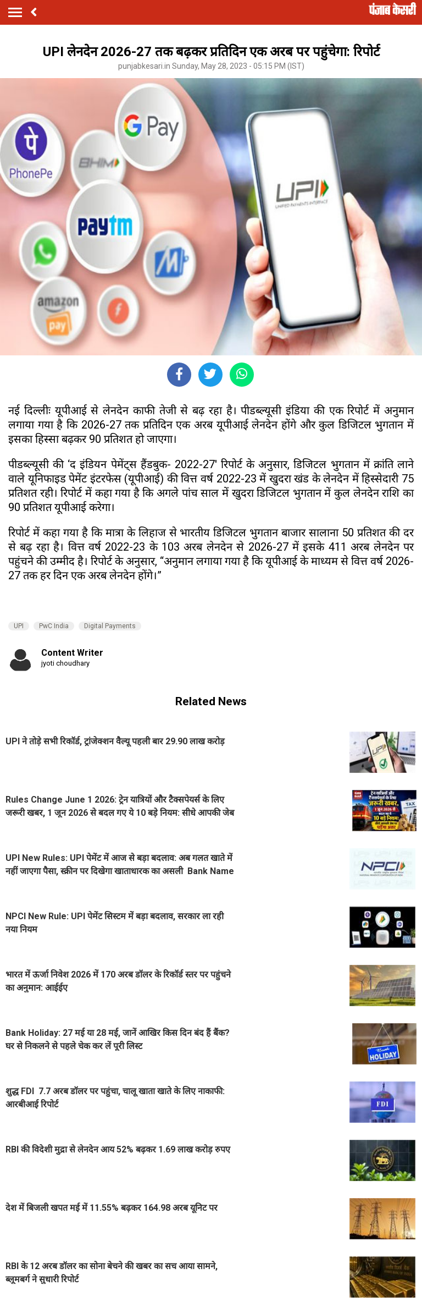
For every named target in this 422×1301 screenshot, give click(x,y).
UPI (19, 626)
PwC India (54, 626)
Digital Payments (110, 626)
